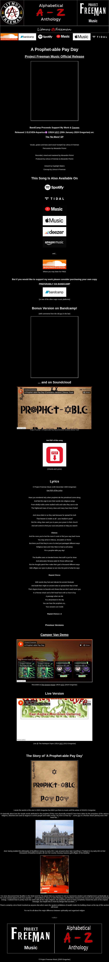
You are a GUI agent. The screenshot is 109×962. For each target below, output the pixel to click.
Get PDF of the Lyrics (54, 490)
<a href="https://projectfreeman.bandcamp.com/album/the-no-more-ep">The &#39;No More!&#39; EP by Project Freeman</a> (54, 91)
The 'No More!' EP (55, 137)
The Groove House (48, 685)
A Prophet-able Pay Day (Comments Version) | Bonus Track (60, 430)
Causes (75, 127)
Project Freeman (35, 430)
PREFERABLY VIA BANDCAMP (54, 284)
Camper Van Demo (54, 635)
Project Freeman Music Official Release (54, 56)
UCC (57, 132)
